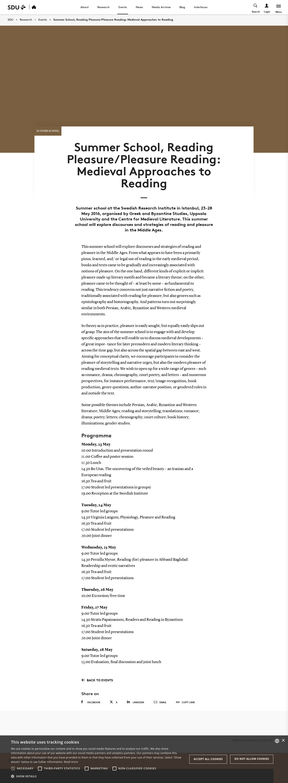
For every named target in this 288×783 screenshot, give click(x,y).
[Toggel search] (256, 7)
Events (122, 7)
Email (160, 702)
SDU (10, 19)
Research (103, 7)
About (84, 7)
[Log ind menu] (267, 7)
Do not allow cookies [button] (251, 759)
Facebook (90, 702)
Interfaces (201, 7)
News (139, 7)
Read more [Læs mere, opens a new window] (71, 762)
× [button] (283, 740)
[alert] (144, 759)
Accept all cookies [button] (208, 759)
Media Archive (161, 7)
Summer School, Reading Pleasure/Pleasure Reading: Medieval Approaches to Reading (113, 19)
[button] (13, 768)
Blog (182, 7)
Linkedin (135, 702)
